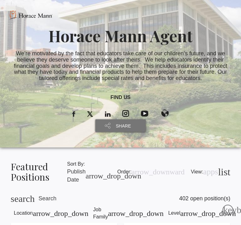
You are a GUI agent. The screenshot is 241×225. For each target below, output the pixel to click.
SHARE (123, 125)
